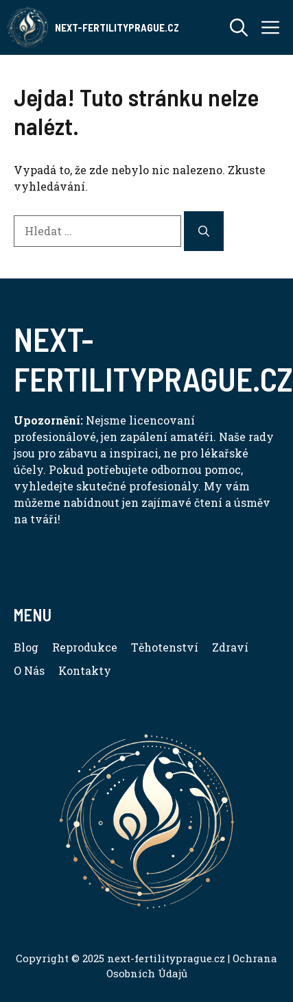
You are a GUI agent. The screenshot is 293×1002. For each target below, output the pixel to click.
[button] (239, 27)
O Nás (29, 670)
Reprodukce (84, 647)
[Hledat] (204, 231)
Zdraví (230, 647)
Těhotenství (164, 647)
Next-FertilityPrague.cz (117, 27)
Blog (26, 647)
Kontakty (84, 670)
